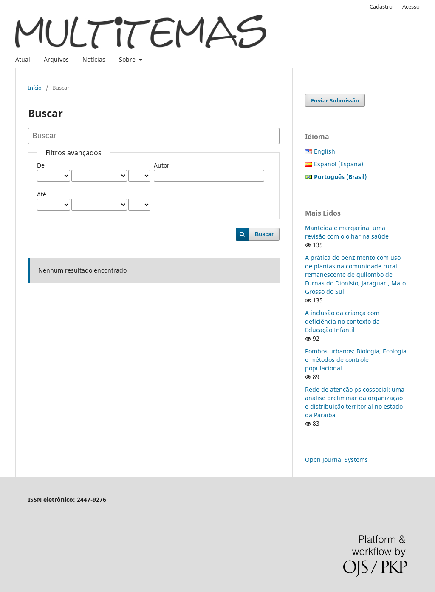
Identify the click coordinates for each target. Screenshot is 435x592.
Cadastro (381, 6)
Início (35, 87)
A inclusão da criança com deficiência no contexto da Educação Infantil (342, 321)
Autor (161, 165)
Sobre (128, 59)
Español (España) (338, 164)
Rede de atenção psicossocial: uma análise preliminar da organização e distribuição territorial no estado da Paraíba (354, 402)
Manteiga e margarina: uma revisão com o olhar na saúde (347, 232)
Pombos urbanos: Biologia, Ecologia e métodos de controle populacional (356, 359)
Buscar (264, 234)
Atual (22, 59)
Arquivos (56, 59)
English (324, 151)
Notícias (93, 59)
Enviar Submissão (335, 100)
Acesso (411, 6)
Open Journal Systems (336, 459)
